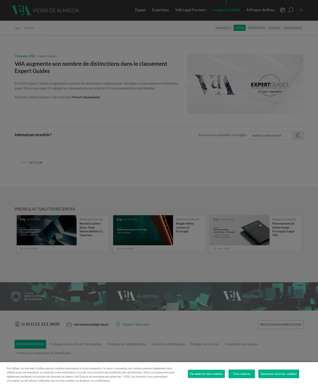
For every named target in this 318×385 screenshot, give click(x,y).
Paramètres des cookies (206, 377)
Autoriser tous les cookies (279, 377)
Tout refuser (242, 377)
